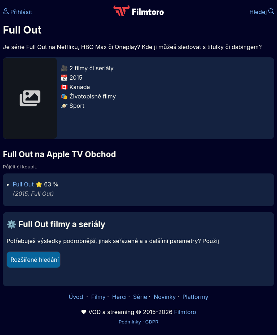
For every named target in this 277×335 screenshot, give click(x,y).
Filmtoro (185, 312)
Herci (119, 296)
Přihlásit (17, 12)
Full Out (23, 184)
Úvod (76, 296)
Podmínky (130, 322)
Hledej (261, 12)
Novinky (165, 296)
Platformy (195, 296)
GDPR (151, 322)
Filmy (98, 296)
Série (140, 296)
